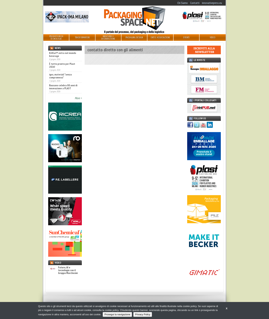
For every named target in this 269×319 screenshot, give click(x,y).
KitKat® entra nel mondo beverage (62, 54)
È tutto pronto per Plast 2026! (62, 65)
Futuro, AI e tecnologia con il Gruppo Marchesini (63, 270)
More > (78, 98)
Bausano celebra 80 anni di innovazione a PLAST (63, 87)
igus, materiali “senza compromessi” (60, 76)
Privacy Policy (142, 314)
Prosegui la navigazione (117, 314)
